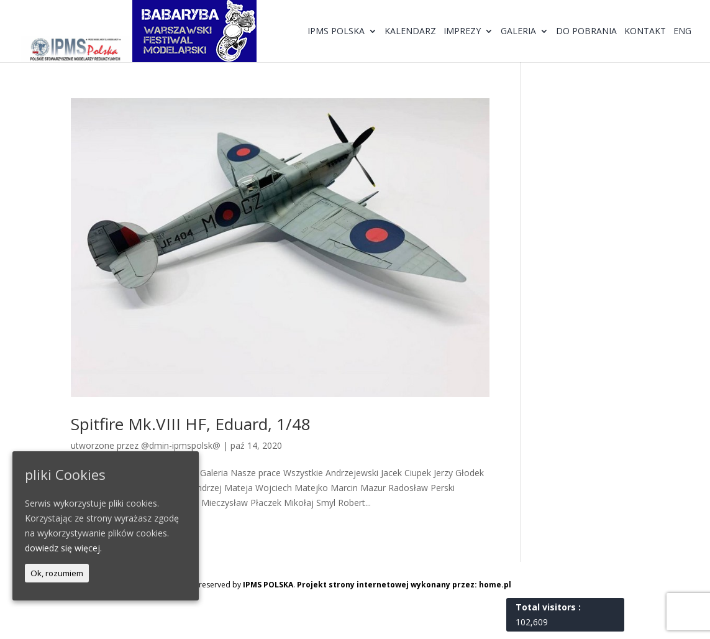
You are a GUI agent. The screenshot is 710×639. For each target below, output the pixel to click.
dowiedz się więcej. (63, 548)
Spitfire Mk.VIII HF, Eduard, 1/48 (191, 424)
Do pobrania (586, 32)
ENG (682, 32)
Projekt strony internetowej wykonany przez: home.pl (404, 584)
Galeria (518, 32)
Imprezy (462, 32)
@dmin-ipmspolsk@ (181, 445)
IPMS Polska (336, 32)
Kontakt (645, 32)
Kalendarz (410, 32)
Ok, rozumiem (56, 573)
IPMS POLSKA (268, 584)
